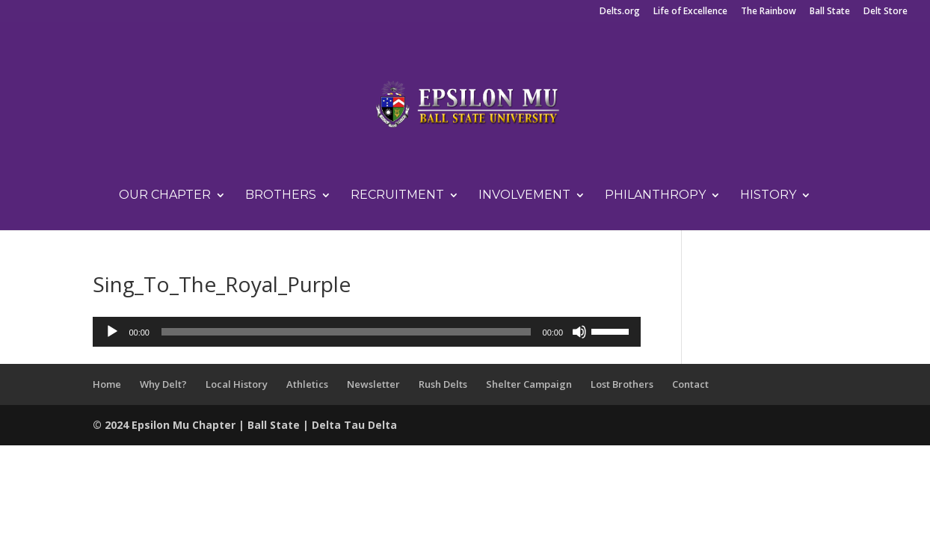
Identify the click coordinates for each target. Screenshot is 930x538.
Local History (237, 384)
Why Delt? (163, 384)
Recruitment (397, 196)
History (768, 196)
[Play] (112, 331)
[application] (367, 332)
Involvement (524, 196)
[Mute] (579, 331)
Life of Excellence (690, 12)
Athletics (307, 384)
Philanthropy (655, 196)
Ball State (830, 12)
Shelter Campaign (529, 384)
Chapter (215, 425)
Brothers (280, 196)
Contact (690, 384)
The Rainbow (768, 12)
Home (107, 384)
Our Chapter (165, 196)
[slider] (346, 332)
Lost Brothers (622, 384)
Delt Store (885, 12)
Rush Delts (443, 384)
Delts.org (620, 12)
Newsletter (373, 384)
